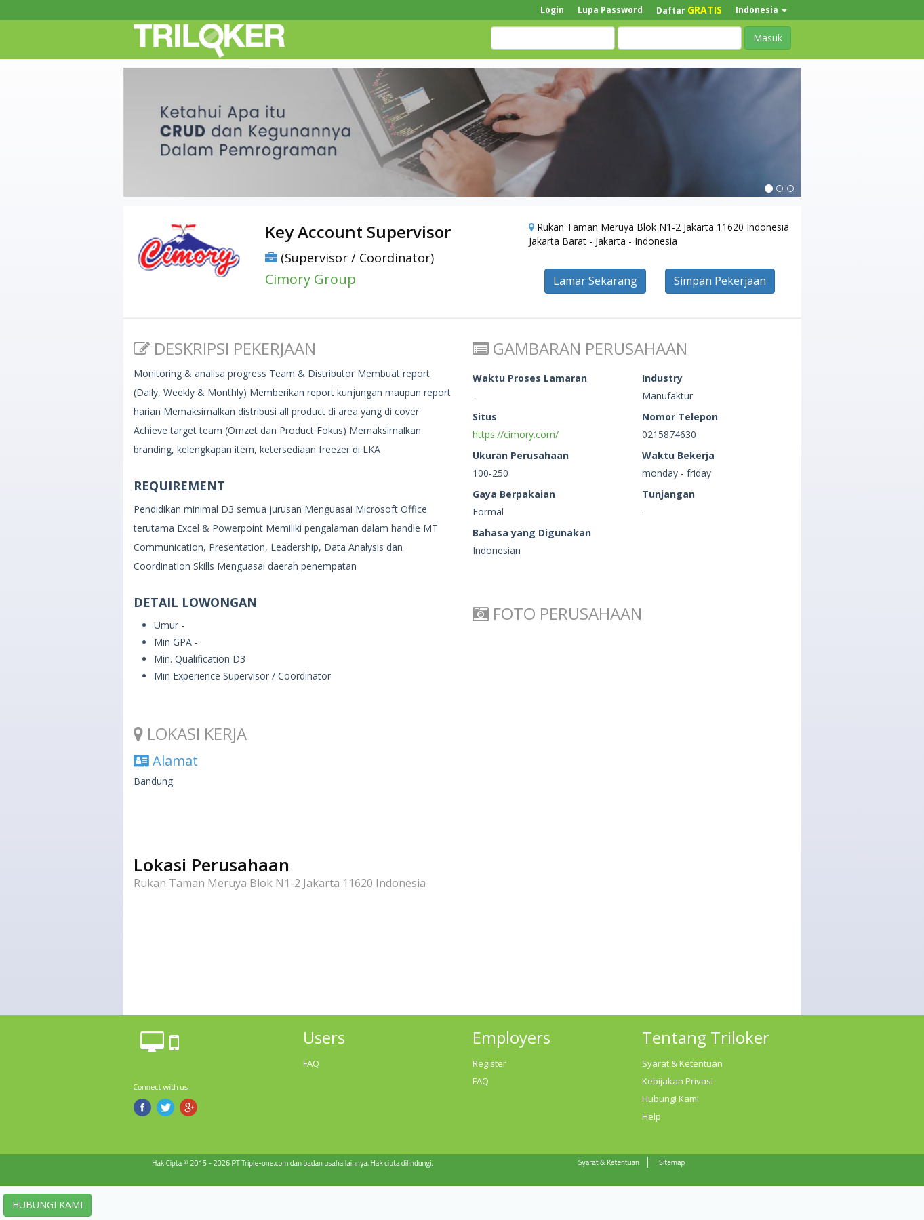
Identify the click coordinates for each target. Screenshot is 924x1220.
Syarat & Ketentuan (682, 1063)
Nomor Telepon (680, 416)
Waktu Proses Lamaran (530, 378)
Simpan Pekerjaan (720, 280)
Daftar (689, 9)
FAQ (311, 1063)
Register (489, 1063)
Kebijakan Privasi (677, 1081)
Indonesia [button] (761, 10)
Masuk (767, 37)
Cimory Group (310, 279)
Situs (485, 416)
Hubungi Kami (670, 1099)
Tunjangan (668, 494)
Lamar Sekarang (595, 280)
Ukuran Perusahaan (521, 455)
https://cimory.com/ (516, 434)
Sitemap (672, 1162)
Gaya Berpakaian (514, 494)
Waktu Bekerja (678, 455)
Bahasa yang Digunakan (532, 532)
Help (651, 1116)
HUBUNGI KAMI (47, 1204)
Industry (662, 378)
